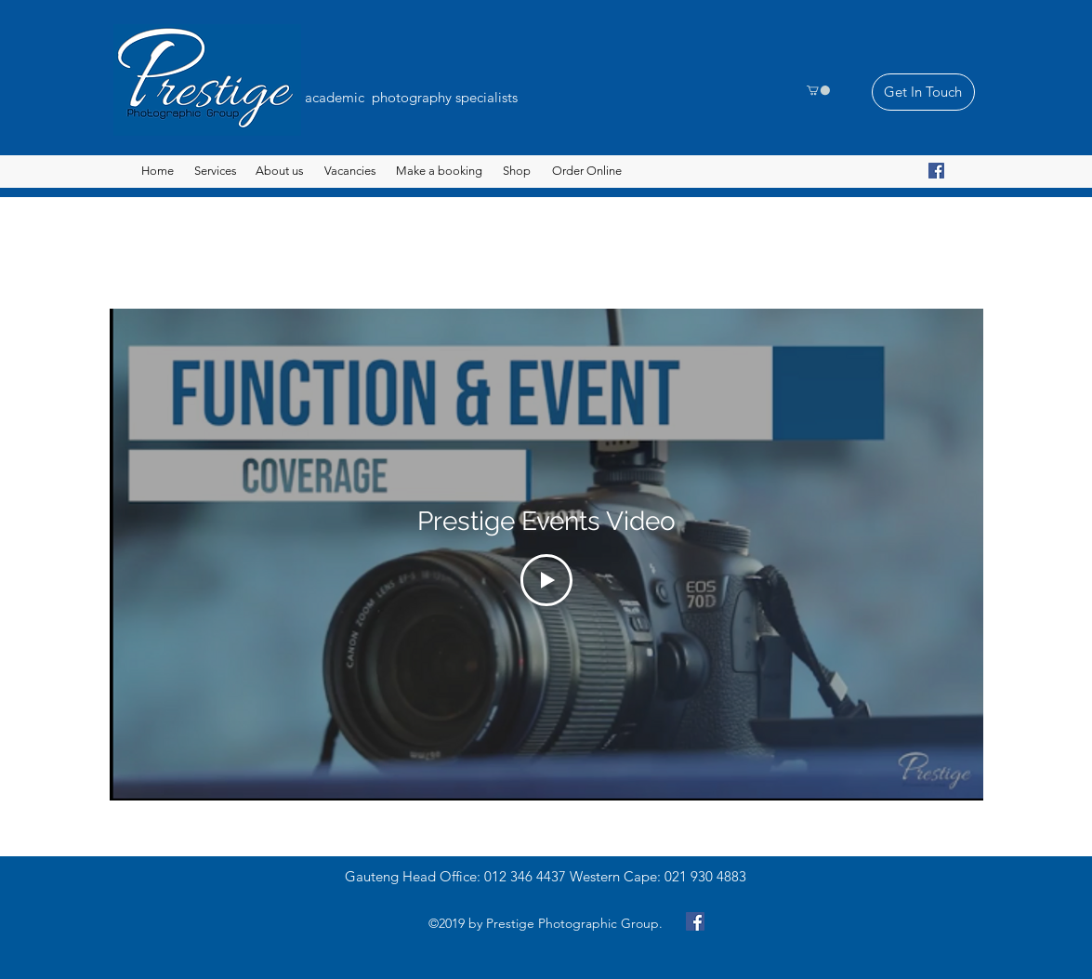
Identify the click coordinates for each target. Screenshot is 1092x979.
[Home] (157, 171)
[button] (818, 90)
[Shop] (517, 171)
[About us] (280, 171)
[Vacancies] (350, 171)
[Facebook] (936, 171)
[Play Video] (546, 581)
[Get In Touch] (923, 92)
